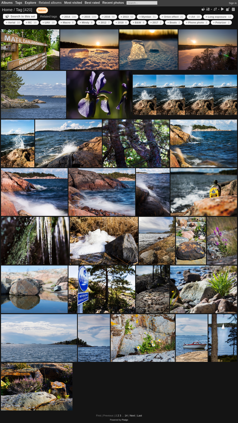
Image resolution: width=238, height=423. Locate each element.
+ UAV (48, 22)
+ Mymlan (147, 16)
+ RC (31, 22)
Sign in (233, 3)
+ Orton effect (172, 16)
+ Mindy (86, 22)
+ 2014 (69, 16)
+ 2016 (108, 16)
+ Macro (67, 22)
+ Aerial (13, 22)
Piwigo (125, 420)
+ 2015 (89, 16)
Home (7, 10)
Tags (18, 2)
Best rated (92, 2)
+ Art (194, 16)
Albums (7, 2)
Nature (42, 10)
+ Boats (173, 22)
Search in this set (23, 16)
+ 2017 (155, 22)
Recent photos (113, 2)
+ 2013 (127, 16)
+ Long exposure (218, 16)
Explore (30, 2)
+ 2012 (104, 22)
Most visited (73, 2)
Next (132, 415)
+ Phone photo (196, 22)
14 (126, 415)
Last (139, 415)
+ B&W (138, 22)
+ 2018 (121, 22)
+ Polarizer (221, 22)
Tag (19, 10)
